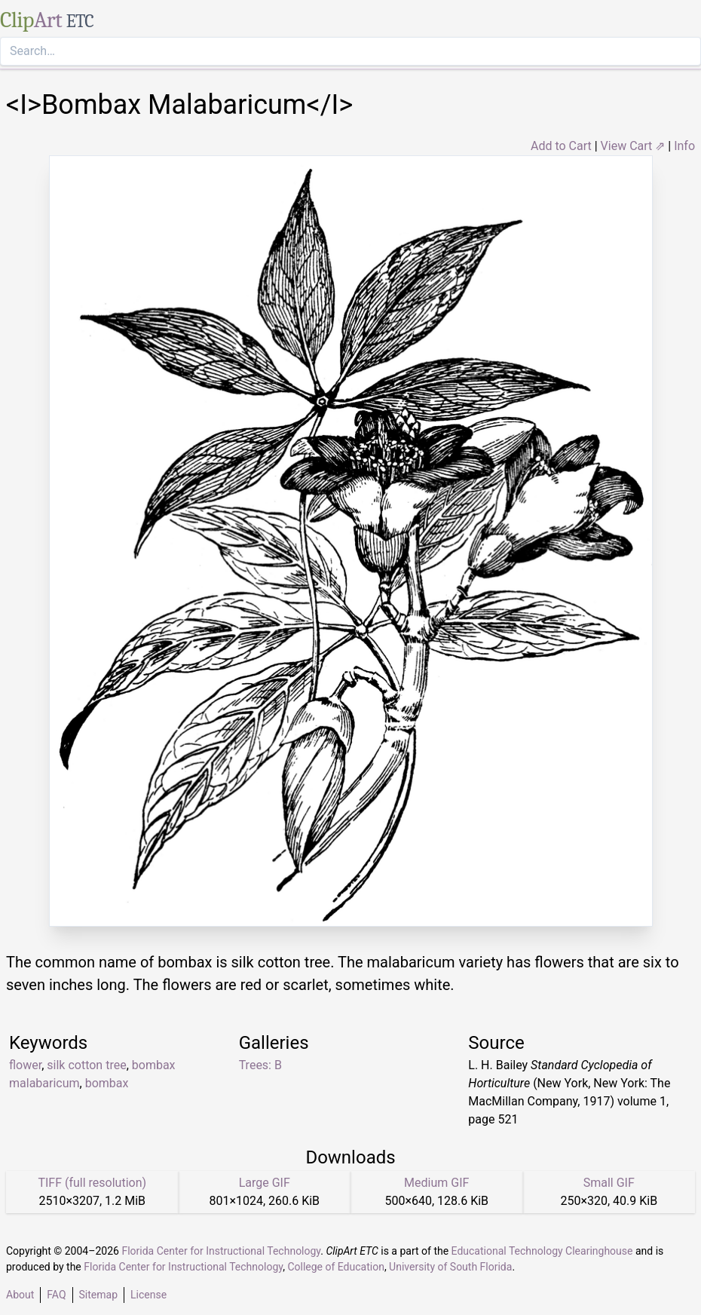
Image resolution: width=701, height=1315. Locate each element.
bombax (107, 1083)
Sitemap (98, 1295)
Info (684, 146)
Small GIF (609, 1183)
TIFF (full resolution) (92, 1183)
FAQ (56, 1295)
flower (25, 1065)
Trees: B (260, 1065)
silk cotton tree (86, 1065)
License (148, 1295)
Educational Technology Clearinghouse (542, 1251)
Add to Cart (561, 146)
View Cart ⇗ (633, 146)
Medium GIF (436, 1183)
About (20, 1295)
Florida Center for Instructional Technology (220, 1251)
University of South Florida (450, 1267)
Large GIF (264, 1183)
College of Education (335, 1267)
